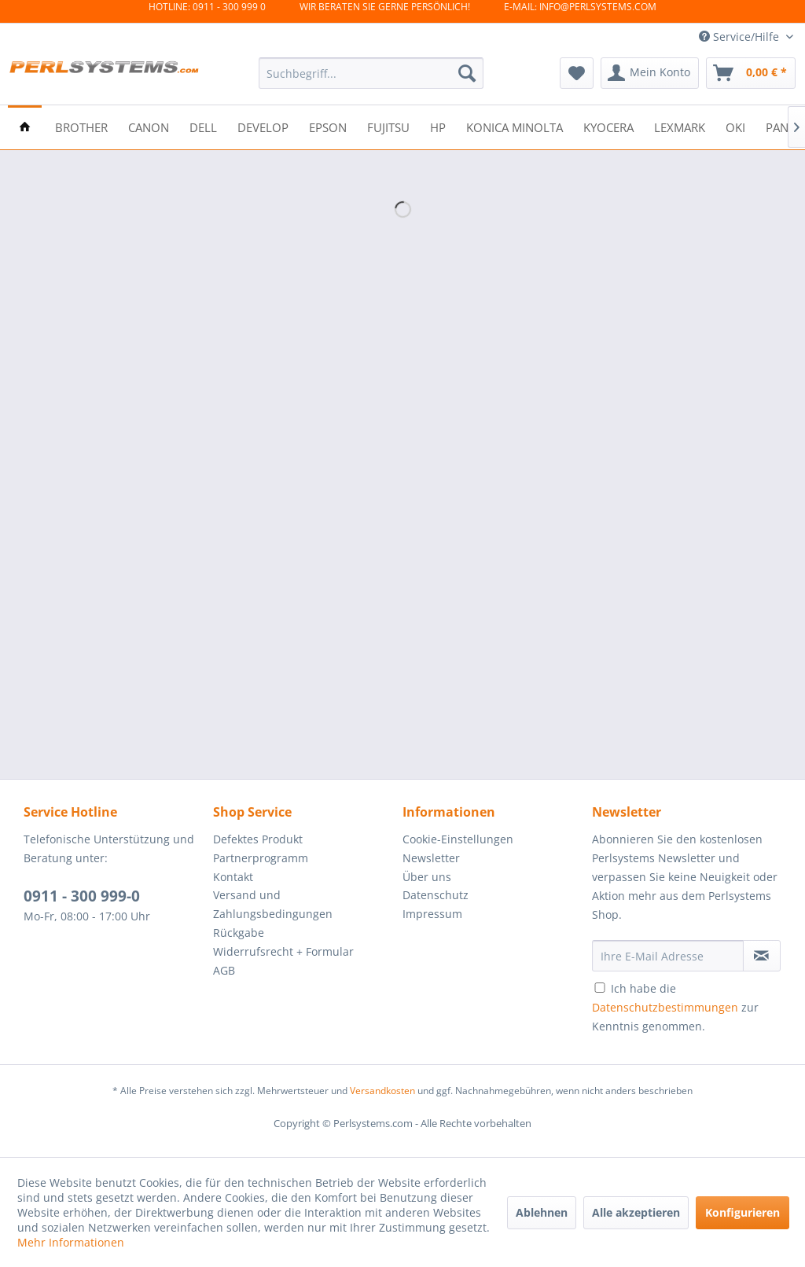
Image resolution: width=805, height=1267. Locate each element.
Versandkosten (382, 1090)
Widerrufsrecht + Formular (283, 951)
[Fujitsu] (388, 126)
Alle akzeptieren (636, 1212)
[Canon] (148, 126)
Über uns (426, 876)
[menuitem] (371, 73)
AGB (224, 970)
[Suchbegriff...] (371, 73)
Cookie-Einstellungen (457, 839)
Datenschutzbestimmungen (665, 1007)
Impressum (432, 913)
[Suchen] (466, 73)
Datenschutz (435, 894)
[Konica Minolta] (514, 126)
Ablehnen (542, 1212)
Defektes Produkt (258, 839)
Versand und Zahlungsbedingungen (273, 904)
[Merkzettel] (577, 73)
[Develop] (263, 126)
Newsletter (431, 857)
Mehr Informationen (70, 1242)
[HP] (438, 126)
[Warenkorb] (751, 73)
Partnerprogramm (260, 857)
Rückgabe (238, 932)
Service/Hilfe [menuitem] (740, 36)
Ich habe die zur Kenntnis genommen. (675, 1007)
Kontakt (233, 876)
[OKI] (735, 126)
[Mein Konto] (650, 73)
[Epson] (328, 126)
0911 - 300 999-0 (82, 896)
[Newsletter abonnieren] (762, 955)
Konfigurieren (742, 1212)
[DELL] (203, 126)
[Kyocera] (608, 126)
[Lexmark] (679, 126)
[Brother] (81, 126)
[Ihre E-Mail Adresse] (668, 955)
